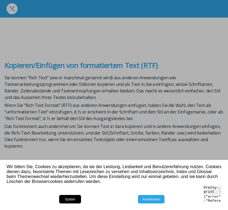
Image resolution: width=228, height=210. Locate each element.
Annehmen (151, 199)
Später (70, 199)
